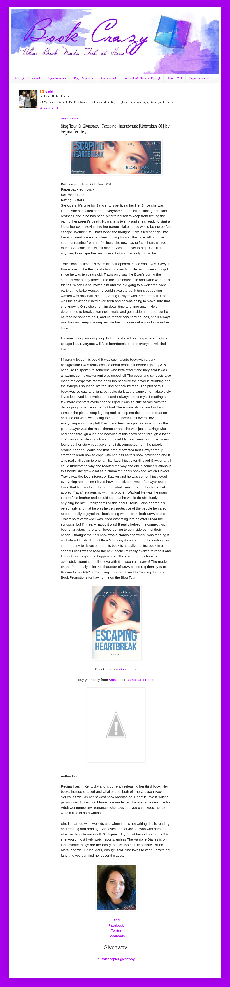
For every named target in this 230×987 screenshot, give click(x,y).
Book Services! (199, 79)
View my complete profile (55, 108)
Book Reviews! (57, 79)
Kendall (48, 92)
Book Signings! (84, 79)
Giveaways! (108, 79)
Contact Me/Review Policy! (142, 79)
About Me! (175, 79)
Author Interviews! (27, 79)
